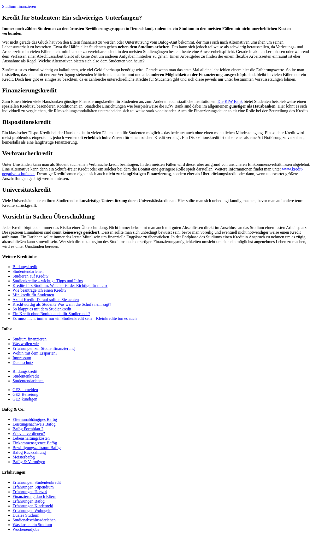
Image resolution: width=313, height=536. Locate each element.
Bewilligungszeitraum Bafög (37, 447)
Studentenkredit (26, 376)
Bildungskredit (25, 266)
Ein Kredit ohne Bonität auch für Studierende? (51, 313)
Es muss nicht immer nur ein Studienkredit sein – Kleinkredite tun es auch (75, 318)
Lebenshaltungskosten (31, 438)
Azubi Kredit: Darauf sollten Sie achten (46, 299)
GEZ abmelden (25, 389)
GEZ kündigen (25, 399)
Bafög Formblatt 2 (28, 429)
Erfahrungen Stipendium (33, 487)
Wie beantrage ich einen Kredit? (39, 290)
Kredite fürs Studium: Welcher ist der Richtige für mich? (60, 285)
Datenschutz (23, 362)
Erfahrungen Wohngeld (32, 510)
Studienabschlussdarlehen (34, 520)
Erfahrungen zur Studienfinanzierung (44, 348)
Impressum (22, 358)
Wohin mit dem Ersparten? (35, 353)
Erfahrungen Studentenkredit (37, 482)
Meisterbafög (24, 457)
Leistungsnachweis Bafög (34, 424)
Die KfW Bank (230, 101)
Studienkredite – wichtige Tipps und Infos (48, 281)
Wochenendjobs (26, 529)
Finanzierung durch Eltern (34, 496)
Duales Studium (26, 515)
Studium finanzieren (19, 6)
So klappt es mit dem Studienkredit (42, 309)
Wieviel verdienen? (29, 433)
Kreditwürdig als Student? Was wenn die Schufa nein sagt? (62, 304)
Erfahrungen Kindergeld (33, 506)
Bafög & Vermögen (29, 462)
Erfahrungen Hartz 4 (30, 492)
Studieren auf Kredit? (31, 276)
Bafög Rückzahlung (29, 452)
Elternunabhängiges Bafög (35, 419)
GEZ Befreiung (25, 394)
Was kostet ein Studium (32, 524)
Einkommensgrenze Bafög (35, 443)
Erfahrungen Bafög (29, 501)
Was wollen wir (26, 343)
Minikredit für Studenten (33, 295)
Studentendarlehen (28, 271)
